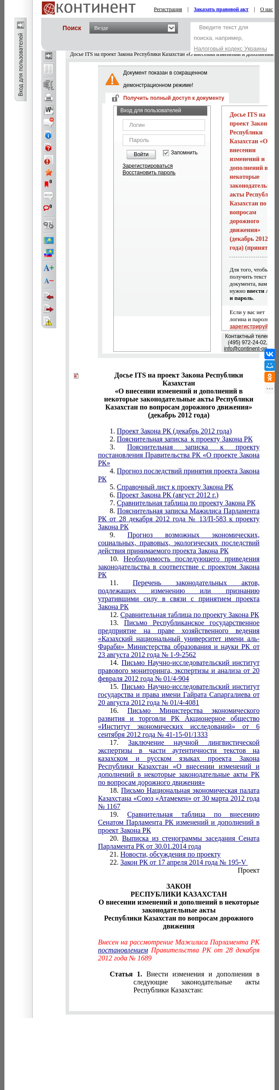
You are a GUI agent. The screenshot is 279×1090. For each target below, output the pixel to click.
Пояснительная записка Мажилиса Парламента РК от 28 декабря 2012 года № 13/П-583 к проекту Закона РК (179, 519)
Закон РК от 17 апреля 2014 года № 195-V (184, 862)
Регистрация (168, 9)
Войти (141, 154)
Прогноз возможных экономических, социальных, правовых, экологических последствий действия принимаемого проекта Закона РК (179, 543)
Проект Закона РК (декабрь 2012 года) (174, 431)
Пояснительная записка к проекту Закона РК (185, 439)
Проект (249, 870)
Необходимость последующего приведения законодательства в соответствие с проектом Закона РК (179, 566)
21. (165, 854)
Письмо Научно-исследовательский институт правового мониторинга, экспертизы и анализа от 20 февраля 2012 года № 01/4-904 (179, 670)
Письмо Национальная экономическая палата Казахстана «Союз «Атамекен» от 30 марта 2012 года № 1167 (179, 798)
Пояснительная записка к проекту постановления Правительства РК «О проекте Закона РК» (179, 455)
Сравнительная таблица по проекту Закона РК (186, 503)
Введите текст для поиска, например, (230, 38)
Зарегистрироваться (148, 166)
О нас (266, 9)
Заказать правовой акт (221, 9)
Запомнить (184, 153)
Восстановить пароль (149, 172)
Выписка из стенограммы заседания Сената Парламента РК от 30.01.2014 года (179, 842)
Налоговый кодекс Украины (230, 48)
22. (179, 862)
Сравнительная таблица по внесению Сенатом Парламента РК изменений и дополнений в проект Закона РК (179, 822)
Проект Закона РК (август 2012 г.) (167, 495)
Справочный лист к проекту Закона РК (175, 487)
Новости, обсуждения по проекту (170, 854)
